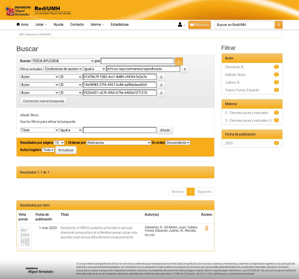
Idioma (97, 24)
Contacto (77, 24)
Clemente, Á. (234, 67)
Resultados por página (36, 143)
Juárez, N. (232, 82)
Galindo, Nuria (235, 75)
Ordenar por (77, 143)
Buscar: (25, 61)
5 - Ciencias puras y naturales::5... (249, 120)
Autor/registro (30, 150)
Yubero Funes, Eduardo (242, 90)
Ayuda (58, 24)
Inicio (22, 24)
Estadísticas (120, 24)
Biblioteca (199, 25)
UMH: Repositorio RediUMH (35, 34)
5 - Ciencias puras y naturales (246, 113)
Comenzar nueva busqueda (43, 101)
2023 (229, 143)
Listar (41, 24)
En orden (158, 143)
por (97, 61)
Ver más (150, 234)
